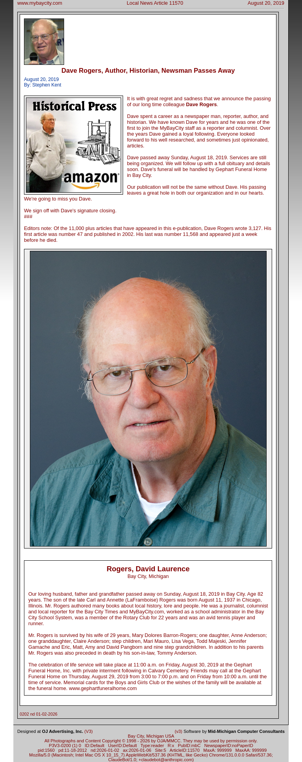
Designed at (50, 731)
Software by (234, 731)
